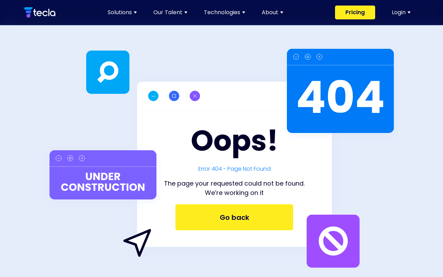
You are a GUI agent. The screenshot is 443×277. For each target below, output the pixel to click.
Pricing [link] (355, 12)
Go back (234, 217)
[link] (39, 12)
